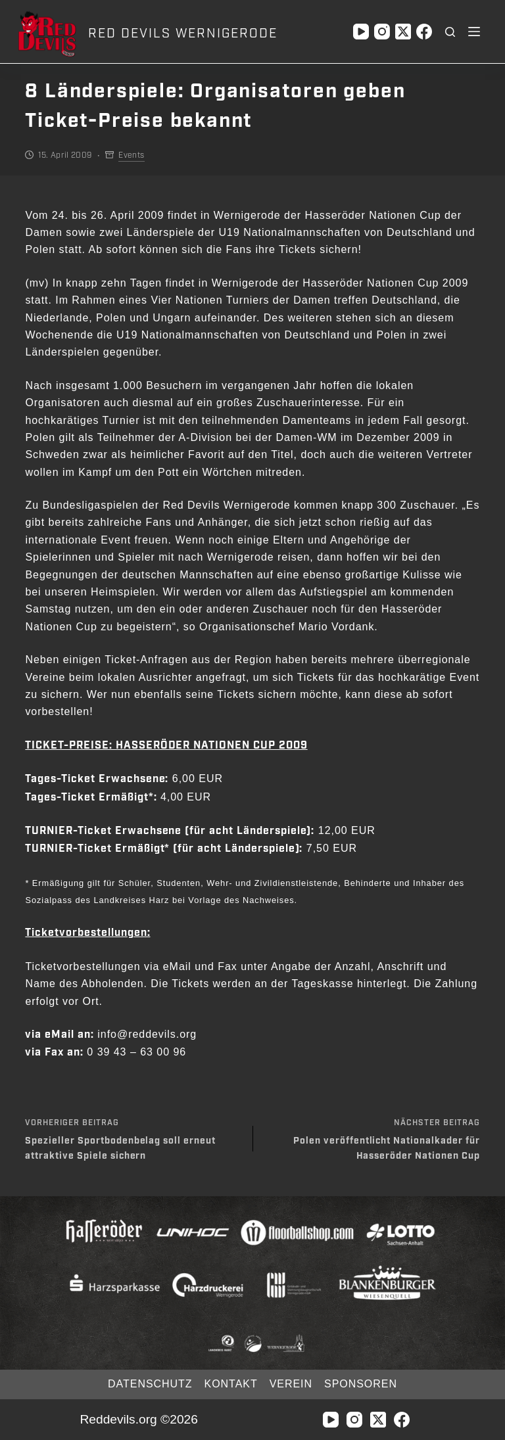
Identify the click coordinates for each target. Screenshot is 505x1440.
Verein (291, 1383)
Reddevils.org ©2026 (138, 1419)
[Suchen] (450, 32)
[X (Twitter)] (403, 31)
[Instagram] (382, 31)
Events (131, 155)
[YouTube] (361, 31)
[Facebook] (424, 31)
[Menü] (474, 31)
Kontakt (231, 1383)
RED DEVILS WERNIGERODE (182, 33)
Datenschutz (150, 1383)
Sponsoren (360, 1383)
